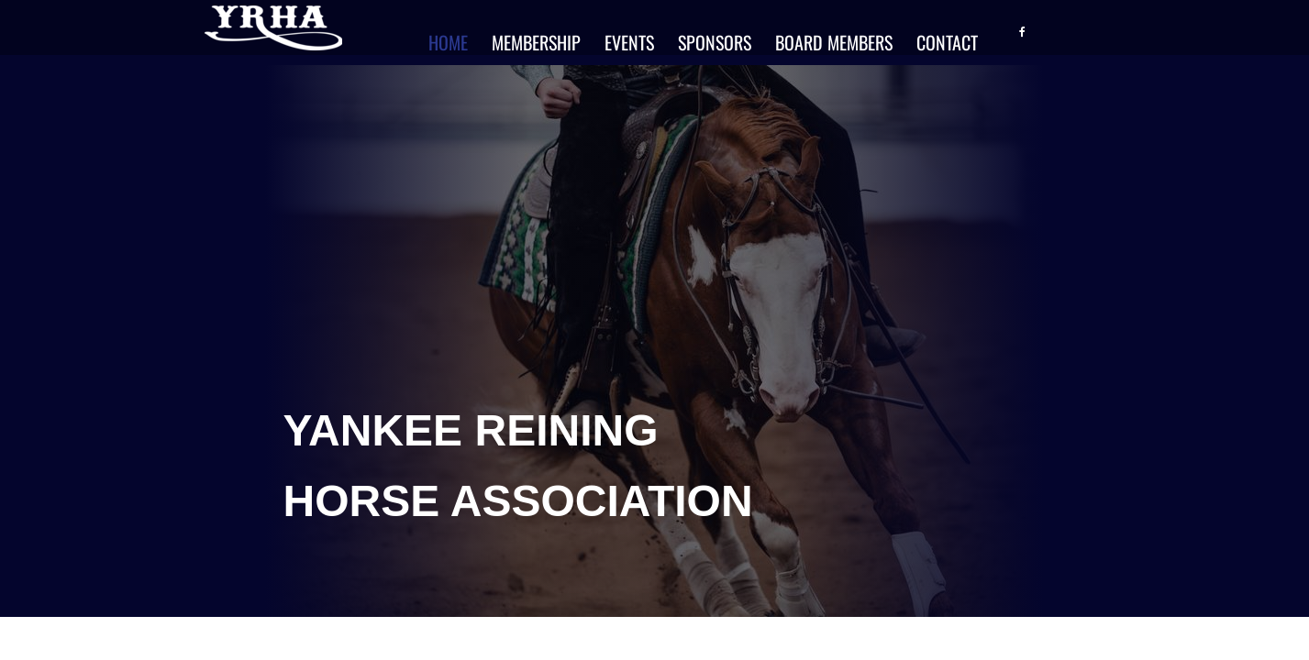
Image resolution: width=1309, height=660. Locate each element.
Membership (536, 42)
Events (629, 42)
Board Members (834, 42)
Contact (947, 42)
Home (448, 42)
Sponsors (714, 42)
